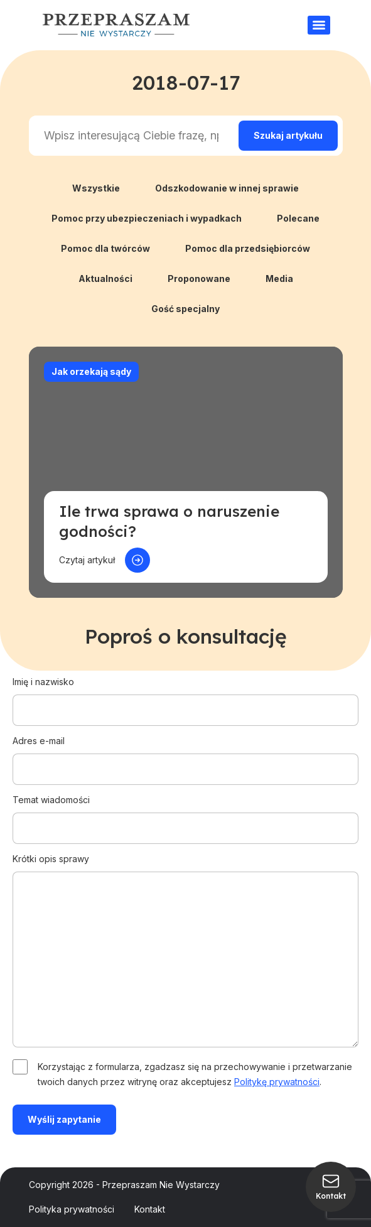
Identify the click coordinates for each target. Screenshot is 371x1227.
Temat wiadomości (185, 813)
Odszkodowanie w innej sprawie (227, 188)
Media (279, 278)
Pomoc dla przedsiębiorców (247, 248)
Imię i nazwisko (185, 695)
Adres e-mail (185, 754)
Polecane (298, 218)
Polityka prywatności (71, 1209)
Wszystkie (96, 188)
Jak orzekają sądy (91, 371)
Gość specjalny (185, 308)
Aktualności (105, 278)
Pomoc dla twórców (105, 248)
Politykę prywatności (277, 1081)
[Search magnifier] (288, 136)
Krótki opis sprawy (185, 951)
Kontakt (149, 1209)
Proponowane (199, 278)
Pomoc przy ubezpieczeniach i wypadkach (146, 218)
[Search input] (131, 136)
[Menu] (319, 25)
